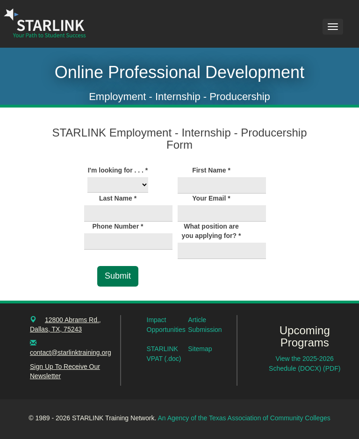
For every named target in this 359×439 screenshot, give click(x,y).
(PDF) (331, 368)
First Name (211, 170)
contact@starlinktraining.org (70, 352)
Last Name (117, 198)
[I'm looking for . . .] (117, 185)
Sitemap (200, 349)
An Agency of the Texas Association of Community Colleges (244, 418)
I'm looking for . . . (118, 170)
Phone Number (118, 226)
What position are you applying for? (211, 231)
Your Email (211, 198)
